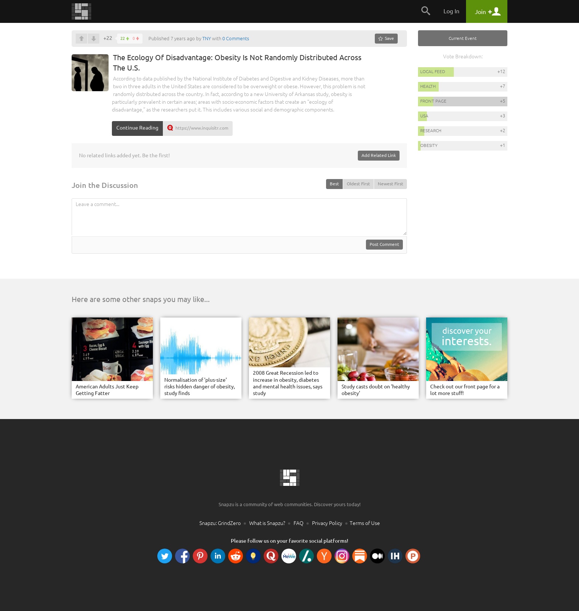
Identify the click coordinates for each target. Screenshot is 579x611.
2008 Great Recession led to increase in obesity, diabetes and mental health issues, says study (287, 383)
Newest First (390, 183)
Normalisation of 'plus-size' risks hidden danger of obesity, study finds (199, 386)
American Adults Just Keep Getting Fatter (107, 390)
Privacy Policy (327, 523)
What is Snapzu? (267, 523)
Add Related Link (379, 155)
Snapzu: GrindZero (220, 523)
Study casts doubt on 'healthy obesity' (376, 390)
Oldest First (358, 183)
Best (334, 183)
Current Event (463, 38)
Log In (451, 11)
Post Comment (384, 244)
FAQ (299, 523)
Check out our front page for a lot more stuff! (465, 390)
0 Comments (235, 38)
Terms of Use (365, 523)
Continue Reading (137, 128)
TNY (206, 38)
